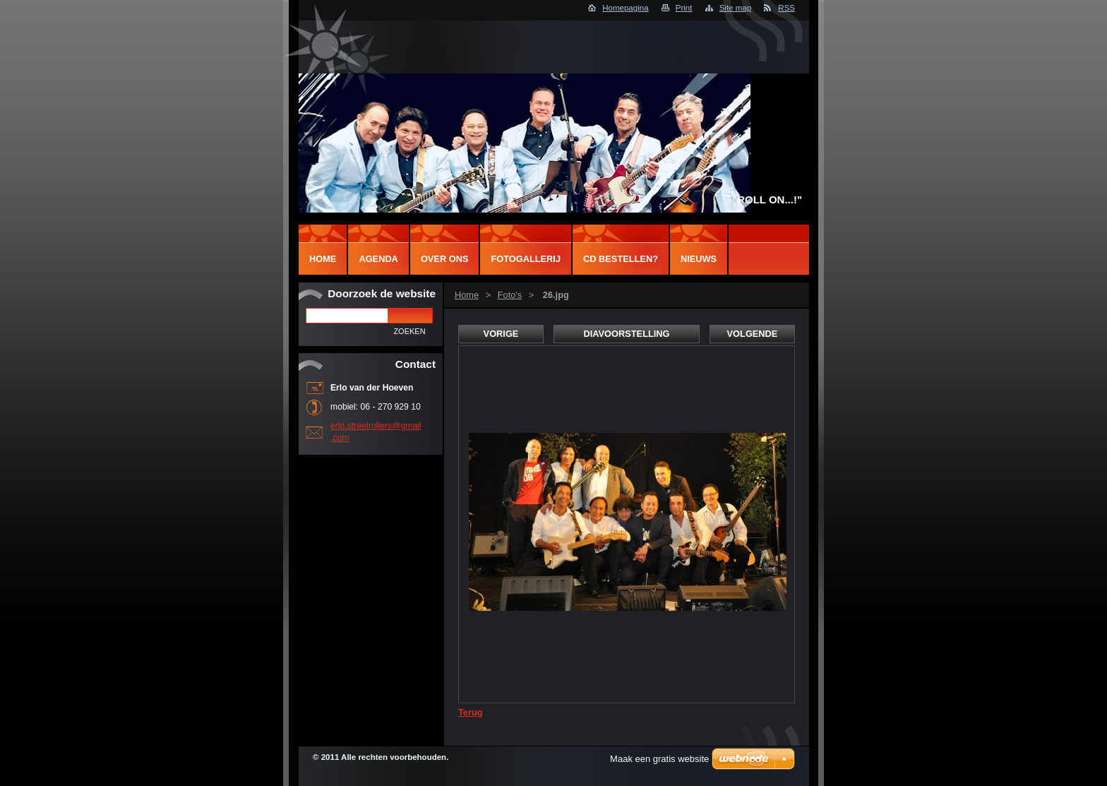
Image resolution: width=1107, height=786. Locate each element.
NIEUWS (699, 259)
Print (684, 8)
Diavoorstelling (626, 333)
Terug (470, 712)
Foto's (510, 295)
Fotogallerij (526, 259)
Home (467, 295)
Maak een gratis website (659, 759)
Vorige (501, 333)
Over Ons (445, 259)
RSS (786, 8)
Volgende (752, 333)
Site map (735, 8)
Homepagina (625, 8)
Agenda (378, 259)
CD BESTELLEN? (620, 259)
